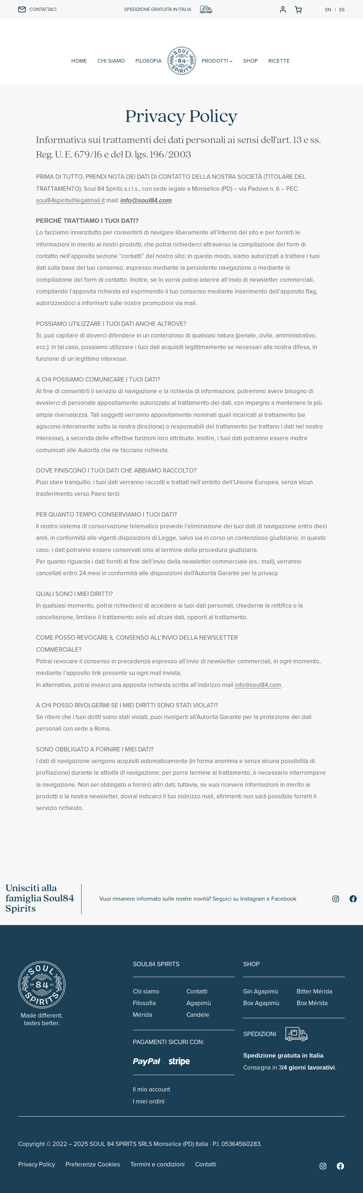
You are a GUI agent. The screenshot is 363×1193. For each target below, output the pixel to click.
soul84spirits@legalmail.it (70, 200)
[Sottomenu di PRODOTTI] (231, 61)
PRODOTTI (215, 61)
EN (328, 9)
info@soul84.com (146, 200)
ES (342, 9)
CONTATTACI (42, 9)
